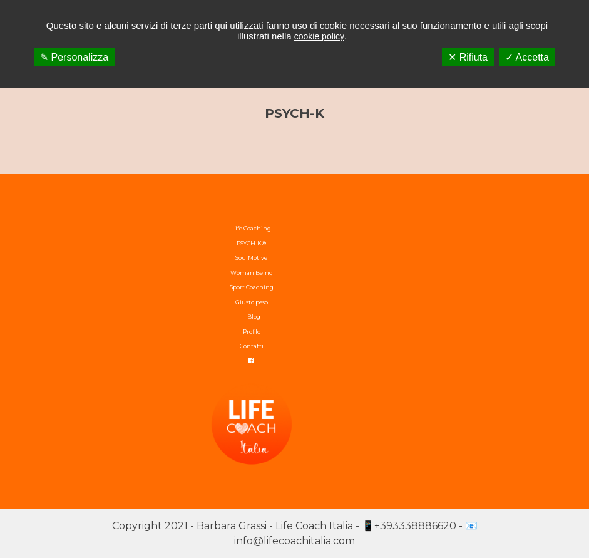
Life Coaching (251, 228)
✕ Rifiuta (468, 57)
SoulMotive (251, 257)
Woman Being (251, 272)
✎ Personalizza (74, 57)
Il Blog (251, 316)
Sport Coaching (252, 287)
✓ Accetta (527, 57)
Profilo (251, 331)
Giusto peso (251, 302)
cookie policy (319, 36)
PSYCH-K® (251, 243)
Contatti (252, 346)
